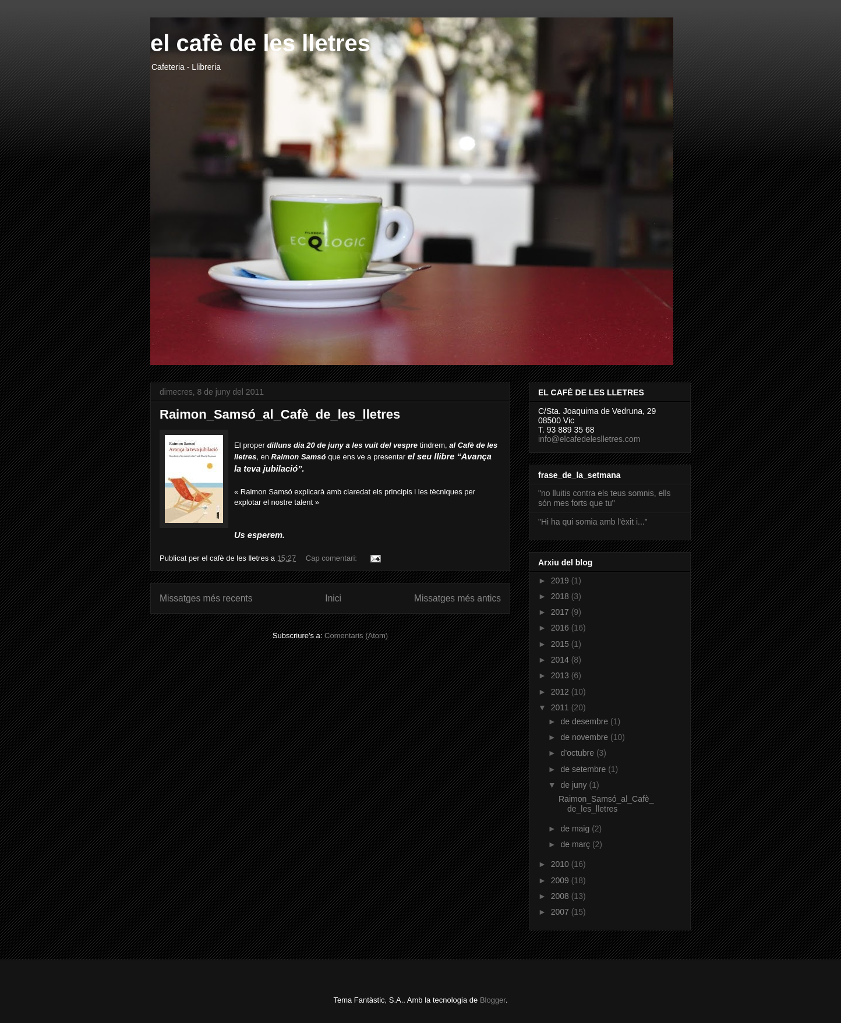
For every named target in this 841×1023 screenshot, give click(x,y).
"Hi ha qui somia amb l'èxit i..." (593, 521)
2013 (561, 675)
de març (576, 844)
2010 (561, 864)
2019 (561, 580)
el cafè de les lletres (260, 43)
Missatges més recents (206, 598)
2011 (561, 707)
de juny (574, 785)
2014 (561, 659)
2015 (561, 644)
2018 (561, 596)
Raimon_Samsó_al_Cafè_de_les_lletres (280, 414)
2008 (561, 896)
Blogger (493, 1000)
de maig (576, 828)
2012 (561, 691)
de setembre (584, 769)
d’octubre (578, 752)
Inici (333, 598)
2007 (561, 911)
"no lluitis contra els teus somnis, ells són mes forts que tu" (604, 498)
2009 (561, 880)
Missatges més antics (457, 598)
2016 (561, 627)
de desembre (585, 721)
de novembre (585, 737)
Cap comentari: (332, 558)
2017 (561, 612)
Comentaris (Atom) (356, 635)
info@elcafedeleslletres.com (589, 439)
